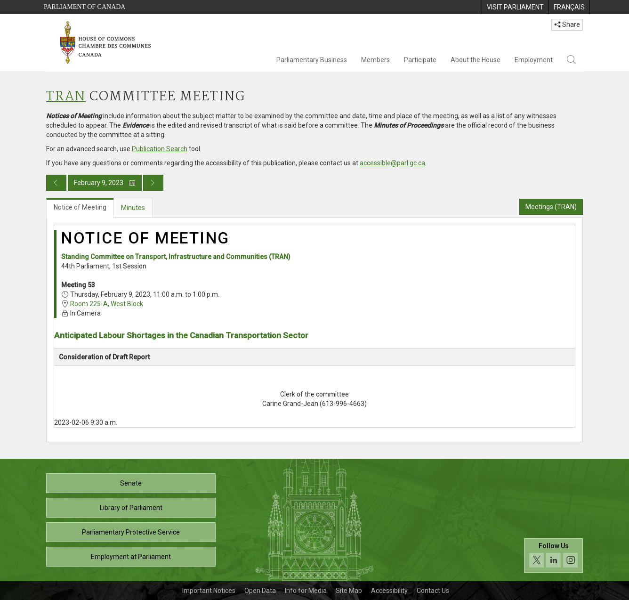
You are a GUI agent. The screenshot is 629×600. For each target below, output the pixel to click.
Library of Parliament (131, 507)
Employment (534, 60)
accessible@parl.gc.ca (392, 163)
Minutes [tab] (133, 207)
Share (567, 24)
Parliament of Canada (84, 6)
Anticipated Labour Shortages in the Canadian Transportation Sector (181, 335)
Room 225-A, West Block (106, 304)
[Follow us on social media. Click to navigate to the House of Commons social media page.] (553, 555)
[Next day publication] (153, 183)
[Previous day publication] (56, 183)
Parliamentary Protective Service (131, 532)
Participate (420, 60)
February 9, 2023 (105, 182)
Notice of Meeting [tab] (80, 207)
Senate (131, 483)
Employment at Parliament (131, 556)
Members (375, 60)
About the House (475, 60)
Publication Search (159, 149)
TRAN (66, 96)
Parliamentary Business (311, 60)
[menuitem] (515, 7)
